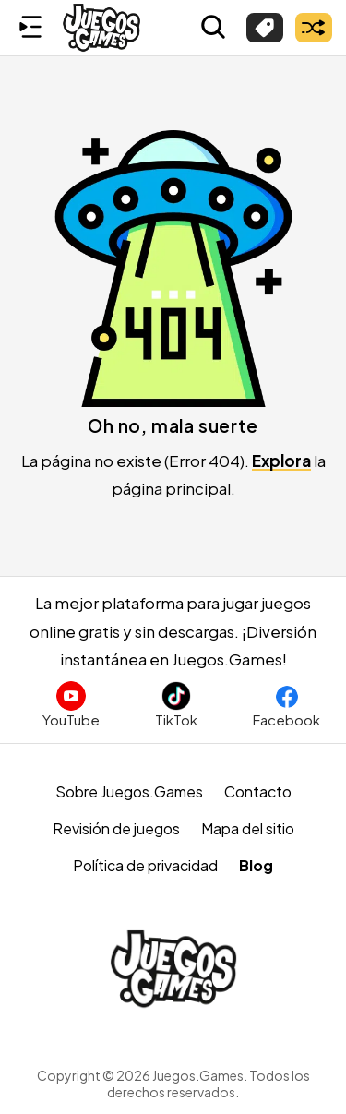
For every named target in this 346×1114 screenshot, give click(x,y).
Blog (256, 865)
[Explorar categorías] (264, 27)
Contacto (258, 791)
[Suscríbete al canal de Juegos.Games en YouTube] (71, 704)
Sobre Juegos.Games (129, 791)
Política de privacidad (145, 865)
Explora (281, 460)
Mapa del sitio (247, 828)
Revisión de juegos (116, 828)
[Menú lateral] (30, 28)
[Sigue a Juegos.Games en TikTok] (176, 704)
